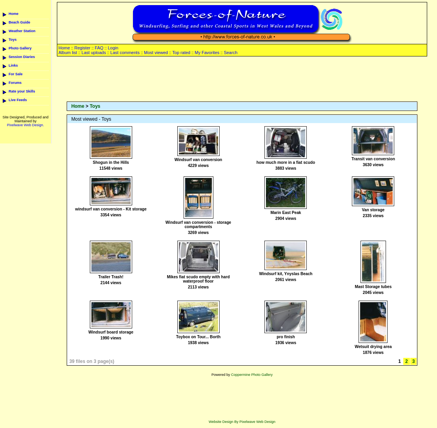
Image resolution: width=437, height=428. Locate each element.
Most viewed (156, 52)
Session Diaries (22, 57)
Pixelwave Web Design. (25, 125)
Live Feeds (18, 100)
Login (113, 47)
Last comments (125, 52)
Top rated (181, 52)
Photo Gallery (20, 48)
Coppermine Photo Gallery (252, 375)
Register (82, 47)
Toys (12, 40)
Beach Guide (19, 22)
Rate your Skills (22, 91)
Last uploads (94, 52)
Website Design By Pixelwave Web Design (242, 422)
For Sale (16, 74)
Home (13, 14)
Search (230, 52)
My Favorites (207, 52)
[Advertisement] (242, 79)
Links (13, 65)
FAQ (99, 47)
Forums (15, 83)
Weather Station (22, 31)
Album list (67, 52)
